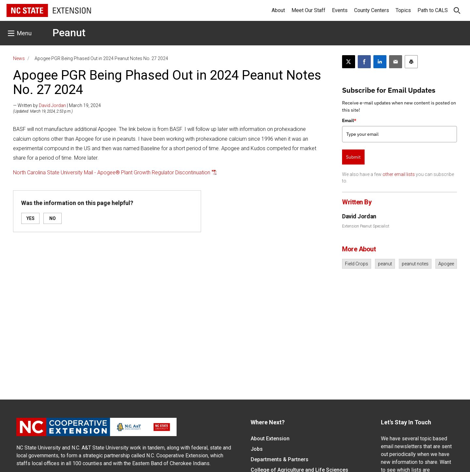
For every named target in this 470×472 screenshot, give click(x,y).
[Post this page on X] (348, 61)
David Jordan (52, 105)
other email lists (399, 174)
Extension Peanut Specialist (365, 226)
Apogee (446, 263)
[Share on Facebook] (364, 61)
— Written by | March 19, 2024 (57, 105)
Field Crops (356, 263)
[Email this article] (395, 61)
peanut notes (415, 263)
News (19, 58)
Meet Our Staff (308, 10)
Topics (403, 10)
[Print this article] (411, 61)
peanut (385, 263)
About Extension (270, 438)
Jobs (257, 449)
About (278, 10)
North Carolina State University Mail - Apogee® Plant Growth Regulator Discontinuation (111, 172)
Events (340, 10)
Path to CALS (432, 10)
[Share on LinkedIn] (379, 61)
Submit (353, 157)
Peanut (69, 32)
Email (349, 120)
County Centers (371, 10)
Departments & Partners (279, 459)
